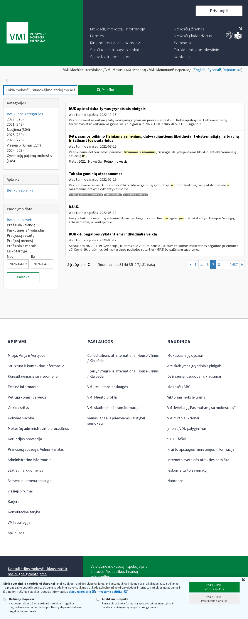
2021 (15, 124)
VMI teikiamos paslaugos (107, 387)
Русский (214, 70)
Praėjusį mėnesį (20, 241)
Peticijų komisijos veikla (27, 397)
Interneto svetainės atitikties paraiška (198, 460)
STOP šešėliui (178, 439)
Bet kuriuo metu (20, 220)
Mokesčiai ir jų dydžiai (185, 355)
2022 (15, 119)
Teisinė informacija (23, 387)
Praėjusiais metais (22, 246)
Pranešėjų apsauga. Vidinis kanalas (36, 449)
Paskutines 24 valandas (26, 230)
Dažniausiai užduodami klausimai (194, 376)
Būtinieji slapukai (18, 599)
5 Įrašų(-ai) (78, 264)
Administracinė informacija (29, 460)
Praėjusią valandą (21, 225)
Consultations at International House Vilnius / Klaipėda (123, 358)
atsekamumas (113, 195)
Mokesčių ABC (178, 387)
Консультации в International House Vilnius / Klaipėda (123, 374)
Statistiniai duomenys (25, 470)
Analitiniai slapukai (112, 599)
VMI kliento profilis (102, 397)
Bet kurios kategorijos (25, 114)
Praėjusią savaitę (20, 235)
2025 (15, 135)
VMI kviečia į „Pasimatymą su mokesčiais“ (201, 407)
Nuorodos (175, 481)
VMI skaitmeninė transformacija (113, 407)
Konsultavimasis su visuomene (32, 376)
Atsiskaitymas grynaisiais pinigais (194, 366)
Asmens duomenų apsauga (29, 481)
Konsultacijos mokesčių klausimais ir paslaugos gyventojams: (37, 571)
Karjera (13, 501)
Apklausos (16, 533)
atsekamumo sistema (135, 195)
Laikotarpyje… (19, 251)
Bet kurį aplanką (20, 190)
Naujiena (18, 129)
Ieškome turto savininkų (187, 470)
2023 (15, 140)
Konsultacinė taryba (24, 512)
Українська (232, 70)
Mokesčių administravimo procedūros (38, 428)
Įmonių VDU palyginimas (187, 428)
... (201, 264)
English (199, 70)
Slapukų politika (80, 592)
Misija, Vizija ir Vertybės (26, 355)
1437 (234, 264)
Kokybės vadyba (21, 418)
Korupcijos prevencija (25, 439)
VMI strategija (19, 522)
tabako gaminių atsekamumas (86, 195)
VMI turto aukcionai (183, 418)
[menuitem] (117, 29)
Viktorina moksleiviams (186, 397)
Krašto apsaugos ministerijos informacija (200, 449)
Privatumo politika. (110, 592)
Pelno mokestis (115, 161)
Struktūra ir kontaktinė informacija (36, 366)
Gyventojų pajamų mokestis (29, 158)
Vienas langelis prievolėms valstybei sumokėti (116, 420)
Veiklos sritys (18, 407)
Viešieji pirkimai (24, 145)
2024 (15, 150)
